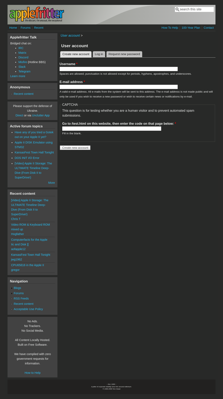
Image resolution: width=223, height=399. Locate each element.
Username (68, 64)
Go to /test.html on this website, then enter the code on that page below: (119, 123)
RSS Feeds (21, 298)
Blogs (17, 288)
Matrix (22, 52)
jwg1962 (16, 259)
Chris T (15, 219)
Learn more (17, 76)
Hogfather (17, 234)
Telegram (24, 71)
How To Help (169, 27)
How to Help (33, 372)
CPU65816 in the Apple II (27, 265)
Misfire (22, 62)
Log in (99, 54)
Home (13, 27)
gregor (15, 269)
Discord (23, 57)
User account (70, 35)
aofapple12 (18, 249)
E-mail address (72, 82)
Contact (209, 27)
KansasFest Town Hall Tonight (34, 152)
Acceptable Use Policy (28, 309)
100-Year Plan (191, 27)
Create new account (76, 53)
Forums (26, 27)
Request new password (124, 54)
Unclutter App (40, 115)
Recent (38, 27)
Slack (21, 66)
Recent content (24, 93)
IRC (20, 48)
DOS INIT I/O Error (27, 158)
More (51, 182)
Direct (19, 115)
